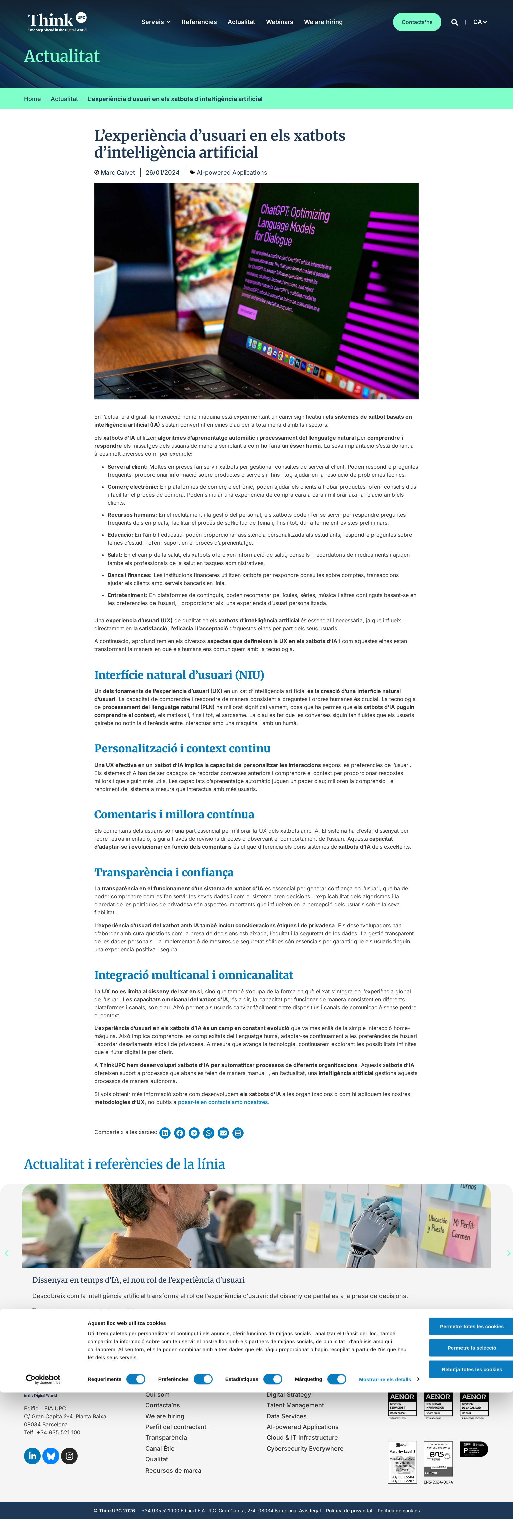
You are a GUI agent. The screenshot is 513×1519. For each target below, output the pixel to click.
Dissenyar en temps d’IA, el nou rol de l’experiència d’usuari (138, 1280)
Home (32, 98)
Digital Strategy (289, 1394)
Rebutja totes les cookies (457, 1486)
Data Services (287, 1416)
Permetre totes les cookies (457, 1443)
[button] (478, 22)
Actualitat (64, 98)
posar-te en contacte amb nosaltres (223, 1102)
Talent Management (295, 1405)
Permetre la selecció (457, 1464)
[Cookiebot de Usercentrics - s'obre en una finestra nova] (43, 1506)
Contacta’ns (162, 1405)
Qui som (157, 1394)
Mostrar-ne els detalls (114, 1506)
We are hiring (164, 1416)
